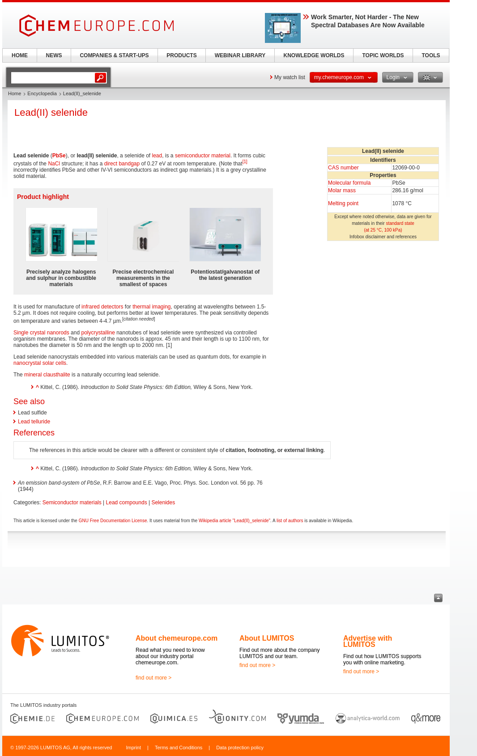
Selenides (163, 502)
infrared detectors (102, 307)
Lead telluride (34, 421)
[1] (245, 161)
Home (14, 93)
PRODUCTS (181, 55)
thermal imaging (151, 307)
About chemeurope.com (176, 638)
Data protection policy (240, 747)
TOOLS (431, 55)
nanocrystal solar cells (39, 363)
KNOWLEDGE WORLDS (314, 55)
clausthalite (56, 375)
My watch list (289, 77)
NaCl (54, 163)
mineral (33, 375)
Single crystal (29, 332)
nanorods (58, 332)
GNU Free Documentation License (113, 520)
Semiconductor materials (72, 502)
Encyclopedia (41, 93)
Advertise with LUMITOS (367, 641)
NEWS (54, 55)
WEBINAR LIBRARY (240, 55)
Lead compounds (126, 502)
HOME (20, 55)
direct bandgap (122, 163)
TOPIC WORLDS (383, 55)
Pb (55, 155)
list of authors (290, 520)
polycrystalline (98, 332)
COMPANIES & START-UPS (114, 55)
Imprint (133, 747)
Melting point (343, 203)
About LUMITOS (266, 638)
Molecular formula (349, 183)
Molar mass (342, 190)
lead (157, 155)
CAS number (343, 168)
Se (62, 155)
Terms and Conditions (178, 747)
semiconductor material (202, 155)
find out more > (153, 678)
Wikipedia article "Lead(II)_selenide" (234, 520)
